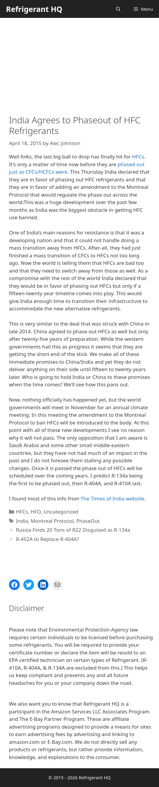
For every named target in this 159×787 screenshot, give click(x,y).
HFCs (138, 156)
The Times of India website (112, 498)
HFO (35, 511)
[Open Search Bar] (118, 9)
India (22, 520)
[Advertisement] (79, 62)
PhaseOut (88, 520)
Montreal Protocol (52, 520)
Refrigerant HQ (34, 9)
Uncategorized (61, 511)
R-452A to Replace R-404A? (47, 539)
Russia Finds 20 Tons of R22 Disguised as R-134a (73, 529)
